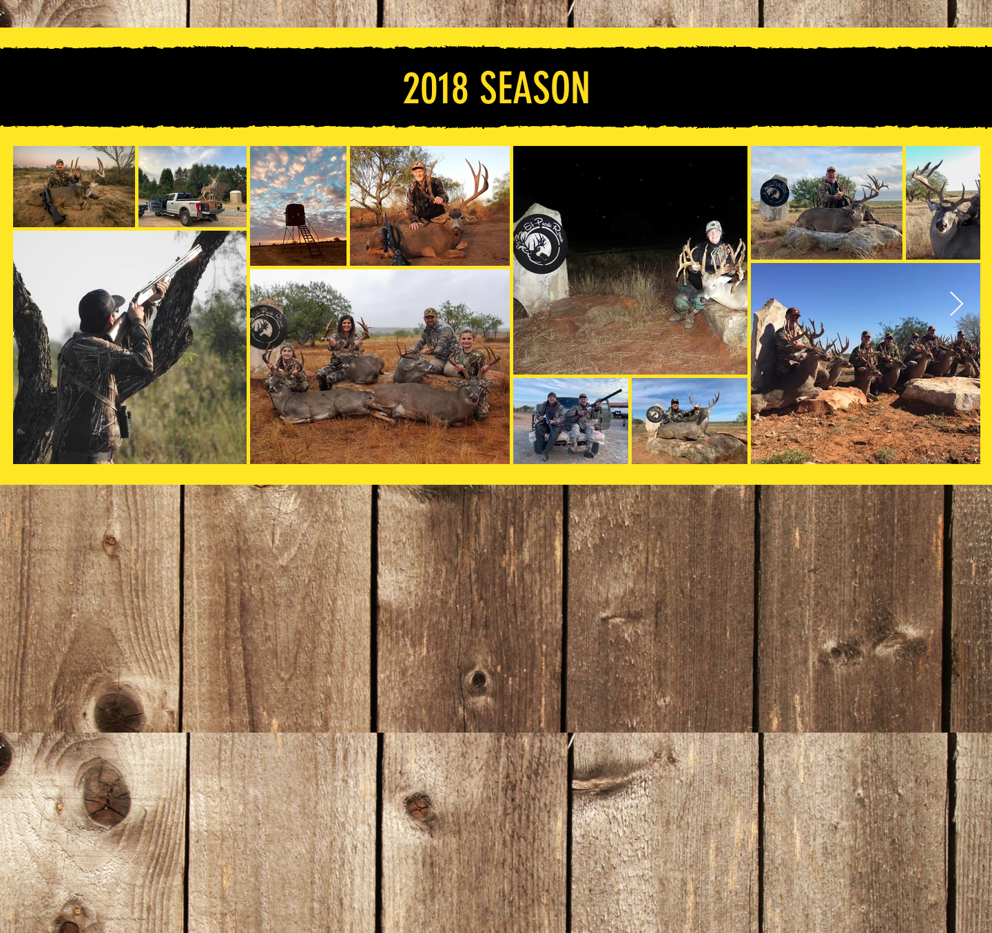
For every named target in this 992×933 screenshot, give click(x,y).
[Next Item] (956, 304)
